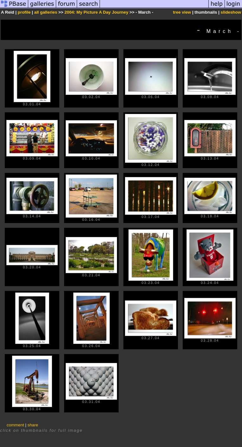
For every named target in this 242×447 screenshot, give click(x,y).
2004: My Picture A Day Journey (96, 12)
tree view (182, 12)
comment (15, 425)
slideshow (231, 12)
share (33, 425)
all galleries (45, 12)
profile (24, 12)
